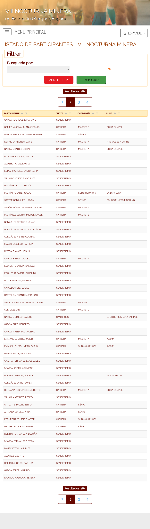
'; (75, 12)
